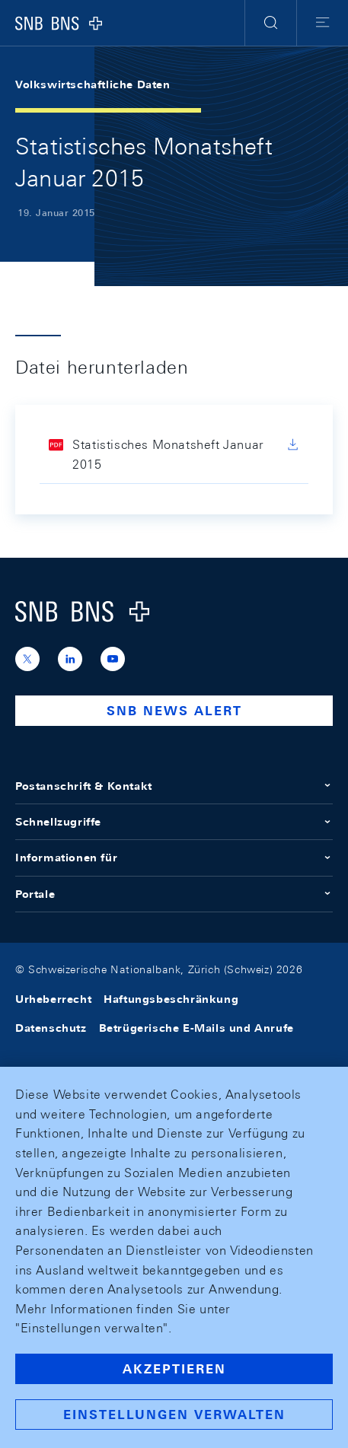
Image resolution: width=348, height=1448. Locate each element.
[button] (270, 23)
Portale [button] (174, 894)
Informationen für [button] (174, 857)
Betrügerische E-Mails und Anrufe (196, 1028)
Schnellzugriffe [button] (174, 821)
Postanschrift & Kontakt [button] (174, 786)
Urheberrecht (53, 999)
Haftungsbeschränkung (171, 999)
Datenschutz (51, 1028)
